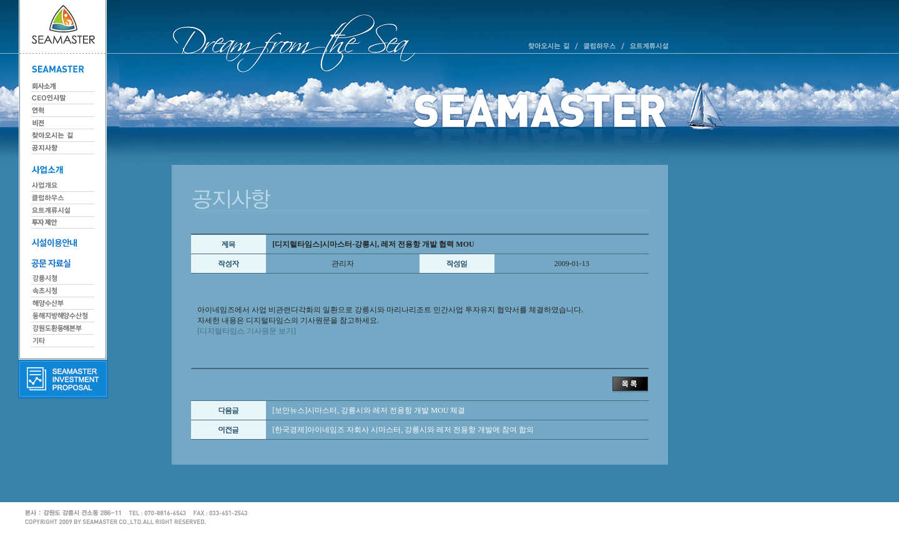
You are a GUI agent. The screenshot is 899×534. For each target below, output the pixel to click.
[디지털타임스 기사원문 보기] (246, 331)
